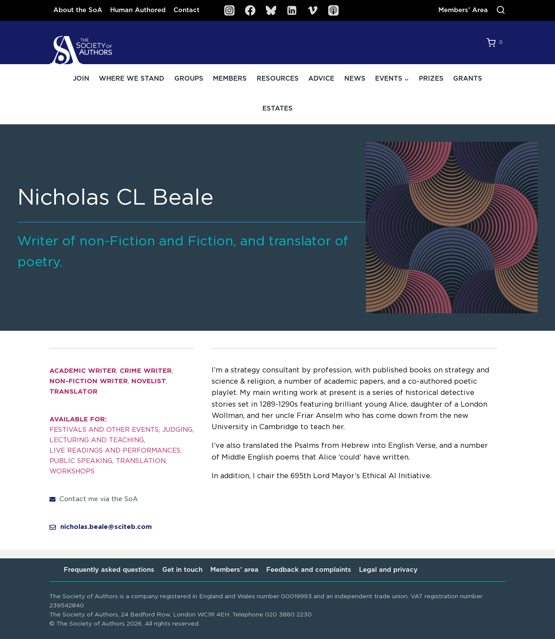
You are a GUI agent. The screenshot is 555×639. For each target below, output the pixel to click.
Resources (278, 78)
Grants (467, 78)
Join (81, 78)
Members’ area (234, 570)
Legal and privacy (388, 570)
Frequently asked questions (109, 570)
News (355, 78)
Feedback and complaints (308, 570)
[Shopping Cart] (496, 42)
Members (230, 78)
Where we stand (131, 78)
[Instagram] (229, 10)
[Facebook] (250, 10)
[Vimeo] (312, 10)
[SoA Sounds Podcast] (333, 10)
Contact (186, 10)
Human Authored (138, 10)
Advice (321, 78)
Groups (188, 78)
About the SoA (77, 10)
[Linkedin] (291, 10)
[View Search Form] (501, 10)
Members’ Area (463, 10)
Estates (277, 108)
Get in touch (182, 570)
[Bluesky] (271, 10)
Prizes (431, 78)
